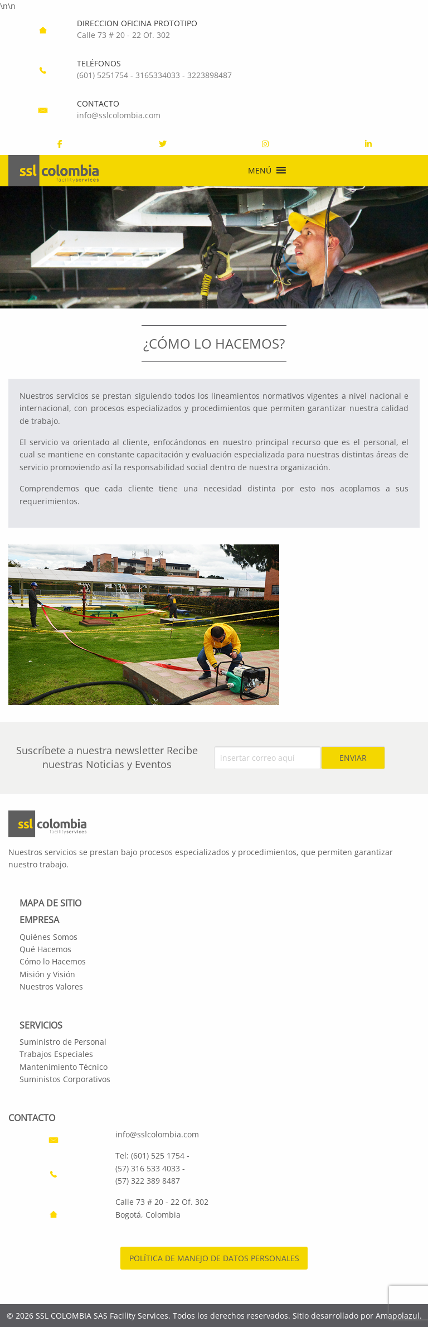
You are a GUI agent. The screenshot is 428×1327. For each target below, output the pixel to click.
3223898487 (209, 75)
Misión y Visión (47, 974)
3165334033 (157, 75)
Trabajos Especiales (56, 1054)
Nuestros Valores (51, 986)
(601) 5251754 (102, 75)
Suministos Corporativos (65, 1079)
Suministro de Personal (63, 1041)
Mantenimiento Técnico (64, 1066)
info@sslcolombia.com (118, 115)
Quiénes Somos (48, 937)
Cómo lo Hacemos (53, 961)
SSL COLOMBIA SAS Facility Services (102, 1315)
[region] (214, 247)
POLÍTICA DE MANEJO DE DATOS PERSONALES (214, 1258)
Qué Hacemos (45, 949)
